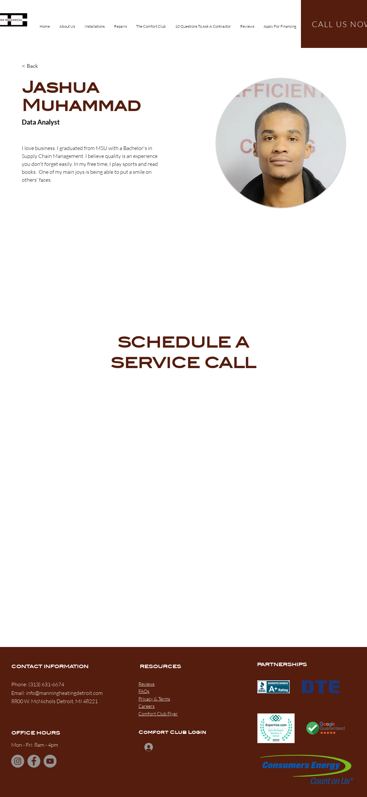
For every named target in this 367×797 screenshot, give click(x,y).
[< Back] (35, 66)
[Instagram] (17, 761)
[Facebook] (33, 761)
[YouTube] (50, 761)
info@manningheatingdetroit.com (64, 693)
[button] (94, 23)
